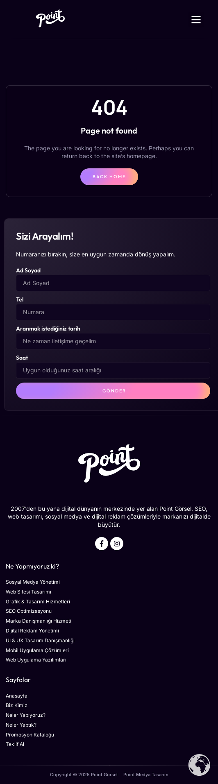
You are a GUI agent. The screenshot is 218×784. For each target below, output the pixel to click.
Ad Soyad (28, 270)
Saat (22, 357)
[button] (196, 19)
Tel (19, 299)
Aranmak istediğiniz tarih (48, 328)
